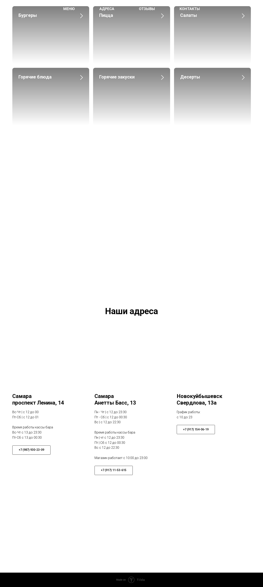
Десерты (190, 77)
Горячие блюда (35, 77)
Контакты (190, 9)
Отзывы (147, 9)
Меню (69, 9)
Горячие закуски (117, 77)
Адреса (106, 9)
